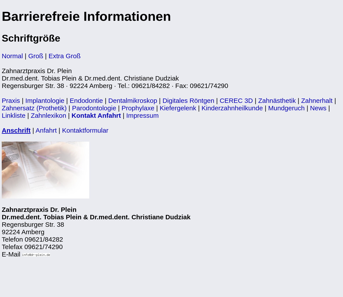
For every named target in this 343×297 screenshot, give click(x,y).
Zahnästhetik (277, 100)
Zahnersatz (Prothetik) (34, 108)
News (318, 108)
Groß (35, 56)
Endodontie (86, 100)
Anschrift (16, 130)
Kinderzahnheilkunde (232, 108)
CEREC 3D (236, 100)
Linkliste (13, 115)
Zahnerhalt (316, 100)
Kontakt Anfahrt (96, 115)
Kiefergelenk (178, 108)
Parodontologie (94, 108)
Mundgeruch (286, 108)
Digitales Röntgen (188, 100)
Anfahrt (46, 130)
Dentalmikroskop (132, 100)
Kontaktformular (85, 130)
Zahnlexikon (48, 115)
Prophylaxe (138, 108)
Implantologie (44, 100)
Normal (12, 56)
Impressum (142, 115)
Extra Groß (65, 56)
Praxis (11, 100)
